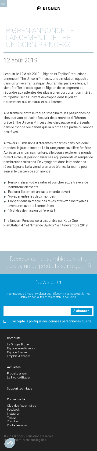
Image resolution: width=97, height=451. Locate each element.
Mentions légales (34, 440)
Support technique (19, 388)
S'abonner (81, 311)
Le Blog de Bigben (19, 377)
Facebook (13, 409)
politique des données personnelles (55, 321)
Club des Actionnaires (21, 405)
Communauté (16, 399)
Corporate (14, 338)
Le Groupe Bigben (18, 344)
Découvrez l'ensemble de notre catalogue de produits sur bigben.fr (48, 262)
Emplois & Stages (19, 356)
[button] (9, 443)
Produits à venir (17, 373)
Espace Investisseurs (21, 348)
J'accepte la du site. (48, 321)
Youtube (12, 421)
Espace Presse (17, 352)
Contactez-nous (17, 425)
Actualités (14, 367)
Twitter (11, 417)
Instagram (14, 413)
